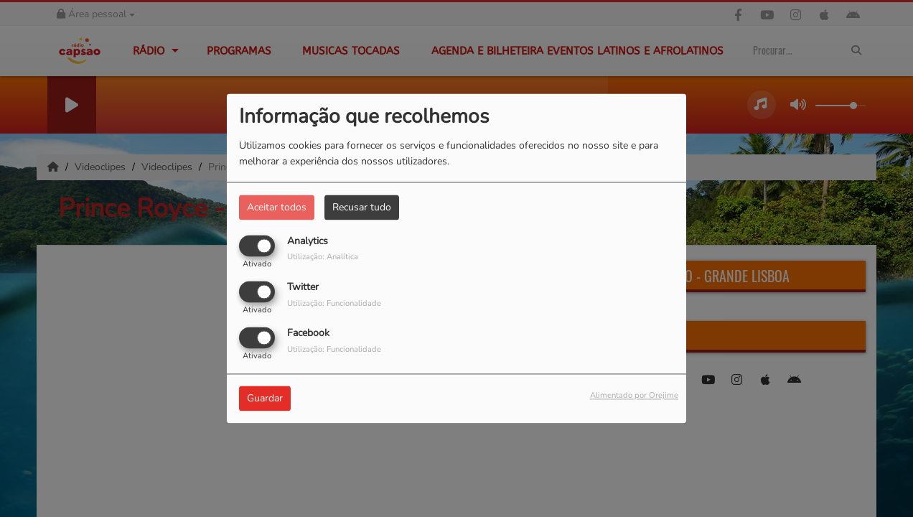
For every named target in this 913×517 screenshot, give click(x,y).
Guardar (265, 399)
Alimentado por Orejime (634, 396)
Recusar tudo (361, 207)
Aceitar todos (276, 207)
